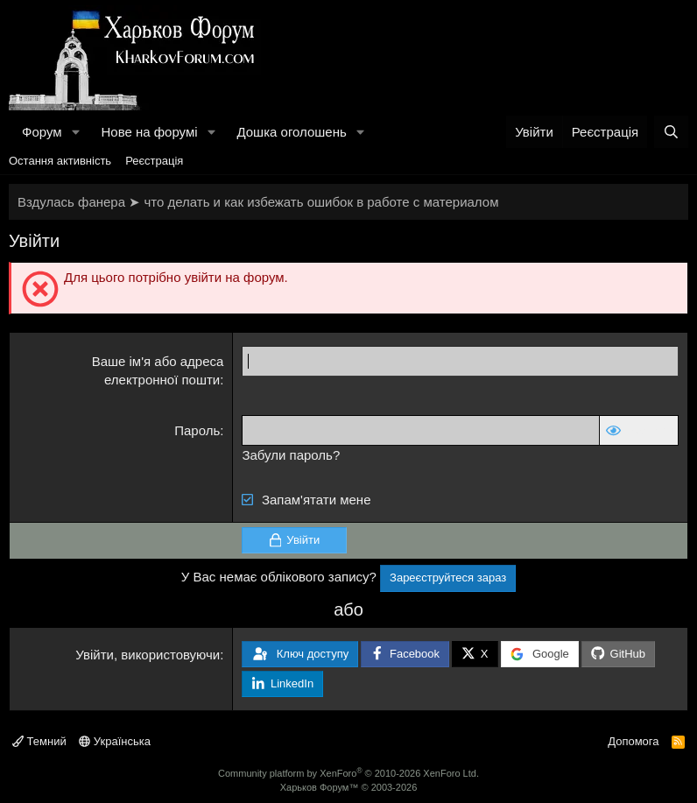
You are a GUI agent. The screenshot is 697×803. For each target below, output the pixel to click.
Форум (42, 131)
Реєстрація (154, 160)
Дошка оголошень (291, 131)
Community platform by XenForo (348, 773)
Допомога (633, 741)
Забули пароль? (291, 454)
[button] (75, 132)
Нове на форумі (149, 131)
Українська (115, 741)
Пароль (197, 430)
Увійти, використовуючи (147, 654)
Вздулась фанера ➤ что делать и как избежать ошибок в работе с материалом (258, 201)
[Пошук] (671, 132)
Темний (39, 741)
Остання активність (60, 160)
